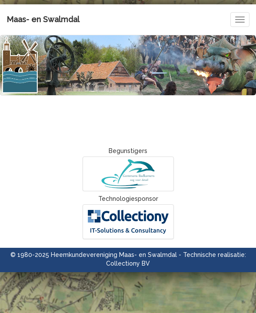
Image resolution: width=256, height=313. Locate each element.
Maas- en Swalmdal (43, 19)
